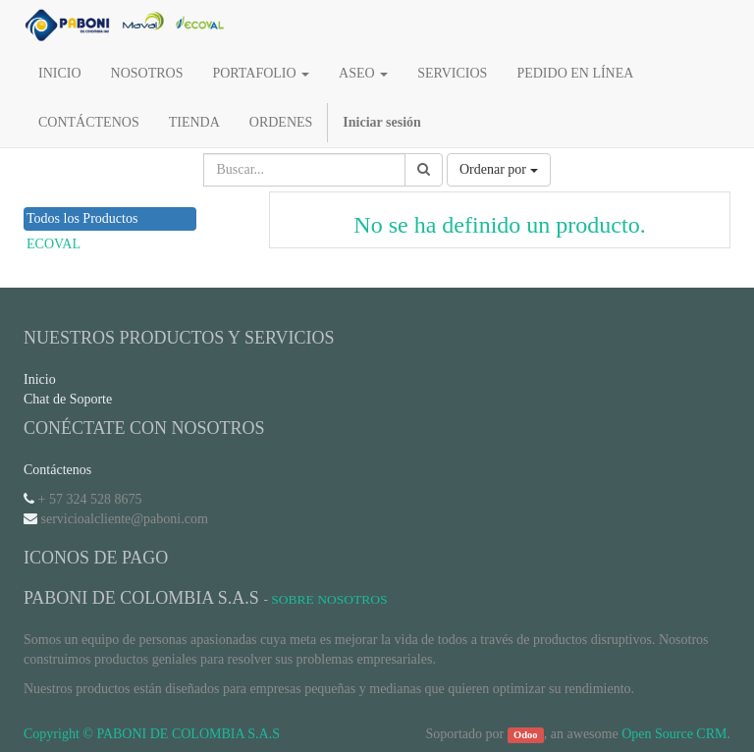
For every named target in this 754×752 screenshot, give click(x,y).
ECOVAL (54, 244)
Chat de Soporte (68, 399)
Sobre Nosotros (329, 599)
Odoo (525, 734)
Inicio (40, 379)
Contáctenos (57, 469)
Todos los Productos (82, 218)
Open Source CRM (674, 733)
